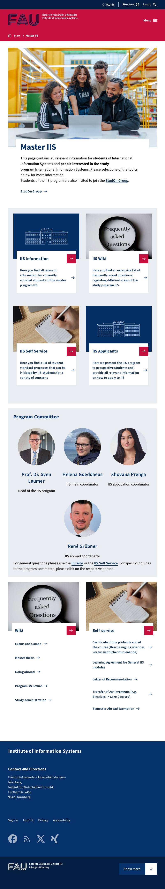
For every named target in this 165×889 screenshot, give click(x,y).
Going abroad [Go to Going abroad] (25, 671)
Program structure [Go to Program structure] (28, 685)
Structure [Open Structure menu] (130, 4)
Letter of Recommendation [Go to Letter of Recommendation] (112, 679)
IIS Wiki (117, 258)
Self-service (120, 630)
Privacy (43, 819)
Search (149, 4)
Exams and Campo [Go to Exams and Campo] (28, 643)
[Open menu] (150, 20)
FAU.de (108, 5)
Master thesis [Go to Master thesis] (25, 657)
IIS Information (44, 258)
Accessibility (61, 819)
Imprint (28, 819)
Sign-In (13, 819)
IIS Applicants (117, 351)
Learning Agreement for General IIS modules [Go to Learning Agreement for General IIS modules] (118, 664)
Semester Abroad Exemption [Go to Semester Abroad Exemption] (113, 708)
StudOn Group (117, 180)
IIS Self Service (44, 351)
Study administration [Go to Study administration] (30, 699)
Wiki (42, 630)
